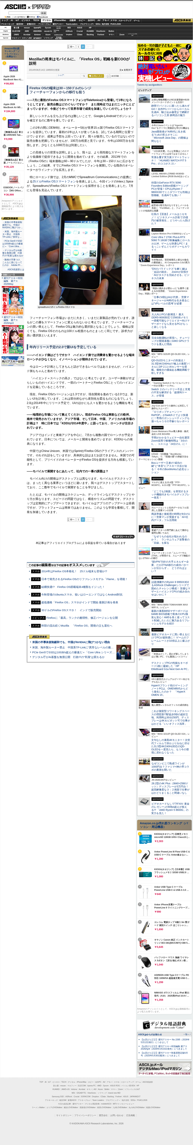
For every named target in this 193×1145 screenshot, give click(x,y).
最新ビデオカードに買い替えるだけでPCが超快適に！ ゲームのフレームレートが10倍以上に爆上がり (170, 639)
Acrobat (26, 35)
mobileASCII (106, 1104)
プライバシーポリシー (85, 1115)
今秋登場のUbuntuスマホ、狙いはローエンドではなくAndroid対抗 (82, 594)
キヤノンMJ (27, 38)
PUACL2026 (116, 24)
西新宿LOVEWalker (88, 1107)
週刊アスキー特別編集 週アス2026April (13, 320)
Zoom (121, 35)
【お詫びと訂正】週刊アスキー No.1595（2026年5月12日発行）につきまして (165, 1041)
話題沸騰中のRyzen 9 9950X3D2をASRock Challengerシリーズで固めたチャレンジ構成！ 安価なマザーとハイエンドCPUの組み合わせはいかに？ (170, 588)
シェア (61, 75)
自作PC (91, 20)
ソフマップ (48, 38)
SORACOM (85, 1097)
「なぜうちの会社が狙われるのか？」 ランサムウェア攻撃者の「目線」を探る (170, 539)
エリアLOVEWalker (54, 1107)
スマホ (113, 20)
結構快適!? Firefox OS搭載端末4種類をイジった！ (73, 586)
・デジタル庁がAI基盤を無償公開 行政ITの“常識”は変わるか (12, 253)
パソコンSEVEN (58, 27)
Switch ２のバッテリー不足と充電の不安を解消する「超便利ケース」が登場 (170, 392)
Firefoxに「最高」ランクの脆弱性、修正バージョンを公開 (82, 617)
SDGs (98, 24)
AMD (27, 31)
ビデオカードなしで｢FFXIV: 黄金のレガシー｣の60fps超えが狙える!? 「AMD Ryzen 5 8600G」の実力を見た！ (170, 808)
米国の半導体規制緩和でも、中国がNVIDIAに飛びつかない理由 (71, 642)
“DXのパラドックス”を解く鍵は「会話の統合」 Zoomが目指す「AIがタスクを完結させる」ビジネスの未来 (170, 273)
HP (90, 28)
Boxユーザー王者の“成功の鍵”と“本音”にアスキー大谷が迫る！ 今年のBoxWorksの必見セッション (170, 467)
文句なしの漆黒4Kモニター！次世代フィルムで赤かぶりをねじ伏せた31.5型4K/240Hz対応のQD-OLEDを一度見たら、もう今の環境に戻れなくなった (170, 746)
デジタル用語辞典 (92, 1104)
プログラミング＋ (113, 1100)
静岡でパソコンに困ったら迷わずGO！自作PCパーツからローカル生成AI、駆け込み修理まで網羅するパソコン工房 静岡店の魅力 (170, 110)
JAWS (16, 35)
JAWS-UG (65, 1089)
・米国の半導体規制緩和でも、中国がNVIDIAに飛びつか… (12, 225)
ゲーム (137, 20)
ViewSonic (100, 31)
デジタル (39, 6)
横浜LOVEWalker (71, 1107)
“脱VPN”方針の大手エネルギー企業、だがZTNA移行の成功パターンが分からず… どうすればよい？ (170, 566)
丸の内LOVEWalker (137, 1107)
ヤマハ (111, 35)
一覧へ (186, 1034)
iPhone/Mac (60, 20)
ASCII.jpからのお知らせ (150, 1034)
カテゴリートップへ (123, 536)
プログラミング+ (87, 24)
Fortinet (100, 35)
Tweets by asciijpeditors (149, 84)
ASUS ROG (37, 31)
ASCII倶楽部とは (15, 269)
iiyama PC (91, 1086)
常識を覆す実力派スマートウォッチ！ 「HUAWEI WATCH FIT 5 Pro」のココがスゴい (170, 160)
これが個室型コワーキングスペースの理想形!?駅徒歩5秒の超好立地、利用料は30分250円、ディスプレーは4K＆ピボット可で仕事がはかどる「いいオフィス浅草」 (170, 717)
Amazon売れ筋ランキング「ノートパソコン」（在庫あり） (12, 52)
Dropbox (69, 34)
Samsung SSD (58, 1097)
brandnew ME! (58, 38)
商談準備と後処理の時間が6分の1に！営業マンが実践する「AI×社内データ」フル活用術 (170, 517)
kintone (37, 35)
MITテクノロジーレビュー (123, 1104)
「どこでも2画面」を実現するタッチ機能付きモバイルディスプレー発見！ (170, 494)
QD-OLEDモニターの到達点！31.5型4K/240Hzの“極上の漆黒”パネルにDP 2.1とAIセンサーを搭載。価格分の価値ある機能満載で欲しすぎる (170, 366)
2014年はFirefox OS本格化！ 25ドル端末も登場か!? (74, 571)
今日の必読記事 (64, 1104)
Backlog (90, 35)
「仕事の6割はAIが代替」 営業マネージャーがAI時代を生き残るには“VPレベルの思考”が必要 (170, 300)
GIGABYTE (48, 31)
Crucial (80, 31)
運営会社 (103, 1115)
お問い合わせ (116, 1115)
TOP (41, 1082)
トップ (4, 20)
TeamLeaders (72, 24)
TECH (36, 20)
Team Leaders (98, 1100)
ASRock (69, 31)
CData (79, 35)
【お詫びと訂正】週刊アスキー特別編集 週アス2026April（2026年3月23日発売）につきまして (164, 1047)
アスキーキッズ (7, 24)
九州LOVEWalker (120, 1107)
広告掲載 (130, 1115)
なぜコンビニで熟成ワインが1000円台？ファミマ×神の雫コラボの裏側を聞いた (170, 766)
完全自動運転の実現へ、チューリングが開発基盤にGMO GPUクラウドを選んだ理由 (170, 341)
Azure (48, 35)
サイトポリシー (64, 1115)
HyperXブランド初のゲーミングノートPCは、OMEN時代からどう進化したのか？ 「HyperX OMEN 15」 (169, 690)
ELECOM (16, 31)
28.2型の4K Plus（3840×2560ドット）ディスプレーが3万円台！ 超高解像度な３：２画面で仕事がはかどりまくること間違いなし (170, 788)
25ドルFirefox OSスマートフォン (54, 181)
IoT (17, 20)
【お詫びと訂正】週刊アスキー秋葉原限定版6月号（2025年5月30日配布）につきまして (164, 1054)
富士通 (16, 28)
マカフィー (16, 38)
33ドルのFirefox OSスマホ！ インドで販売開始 (71, 610)
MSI (69, 28)
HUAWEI (90, 31)
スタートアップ (124, 20)
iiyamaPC (37, 28)
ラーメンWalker (38, 1107)
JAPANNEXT (37, 38)
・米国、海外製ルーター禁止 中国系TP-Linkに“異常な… (12, 234)
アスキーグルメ (44, 24)
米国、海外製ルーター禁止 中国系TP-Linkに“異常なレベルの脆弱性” (74, 647)
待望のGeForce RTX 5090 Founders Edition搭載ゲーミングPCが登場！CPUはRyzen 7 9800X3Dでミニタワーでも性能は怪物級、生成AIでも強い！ (170, 189)
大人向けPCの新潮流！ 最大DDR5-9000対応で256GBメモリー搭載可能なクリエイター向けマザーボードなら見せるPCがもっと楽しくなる (170, 320)
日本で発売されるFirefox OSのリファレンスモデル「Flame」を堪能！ (84, 579)
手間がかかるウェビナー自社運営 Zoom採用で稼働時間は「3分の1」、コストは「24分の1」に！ (171, 440)
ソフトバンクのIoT (132, 34)
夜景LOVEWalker (104, 1107)
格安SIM (19, 24)
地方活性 (105, 24)
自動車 (72, 20)
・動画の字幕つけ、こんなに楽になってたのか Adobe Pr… (12, 262)
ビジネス (25, 20)
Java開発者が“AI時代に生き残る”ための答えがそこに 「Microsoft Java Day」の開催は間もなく (169, 136)
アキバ (105, 20)
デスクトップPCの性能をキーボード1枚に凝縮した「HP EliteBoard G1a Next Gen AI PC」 (170, 666)
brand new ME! (114, 1093)
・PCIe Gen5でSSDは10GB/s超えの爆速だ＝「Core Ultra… (12, 244)
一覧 (83, 76)
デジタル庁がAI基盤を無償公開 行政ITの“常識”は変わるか (68, 657)
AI (12, 20)
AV (99, 20)
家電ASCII (31, 24)
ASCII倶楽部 (183, 20)
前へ (72, 46)
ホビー (82, 20)
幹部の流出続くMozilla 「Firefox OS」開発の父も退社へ (76, 625)
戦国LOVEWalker (153, 1107)
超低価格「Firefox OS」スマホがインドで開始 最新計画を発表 (79, 602)
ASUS (79, 28)
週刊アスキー (58, 24)
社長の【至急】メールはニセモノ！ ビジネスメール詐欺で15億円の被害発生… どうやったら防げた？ (170, 219)
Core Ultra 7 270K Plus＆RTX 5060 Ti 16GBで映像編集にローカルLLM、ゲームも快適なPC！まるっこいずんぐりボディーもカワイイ (170, 243)
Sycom (48, 28)
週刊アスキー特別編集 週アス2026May (13, 281)
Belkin (111, 31)
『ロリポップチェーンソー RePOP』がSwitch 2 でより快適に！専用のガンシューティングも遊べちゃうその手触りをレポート (170, 416)
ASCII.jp (15, 6)
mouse (27, 28)
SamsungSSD (56, 31)
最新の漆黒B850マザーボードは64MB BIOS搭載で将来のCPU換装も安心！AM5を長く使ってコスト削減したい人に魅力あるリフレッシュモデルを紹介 (170, 617)
